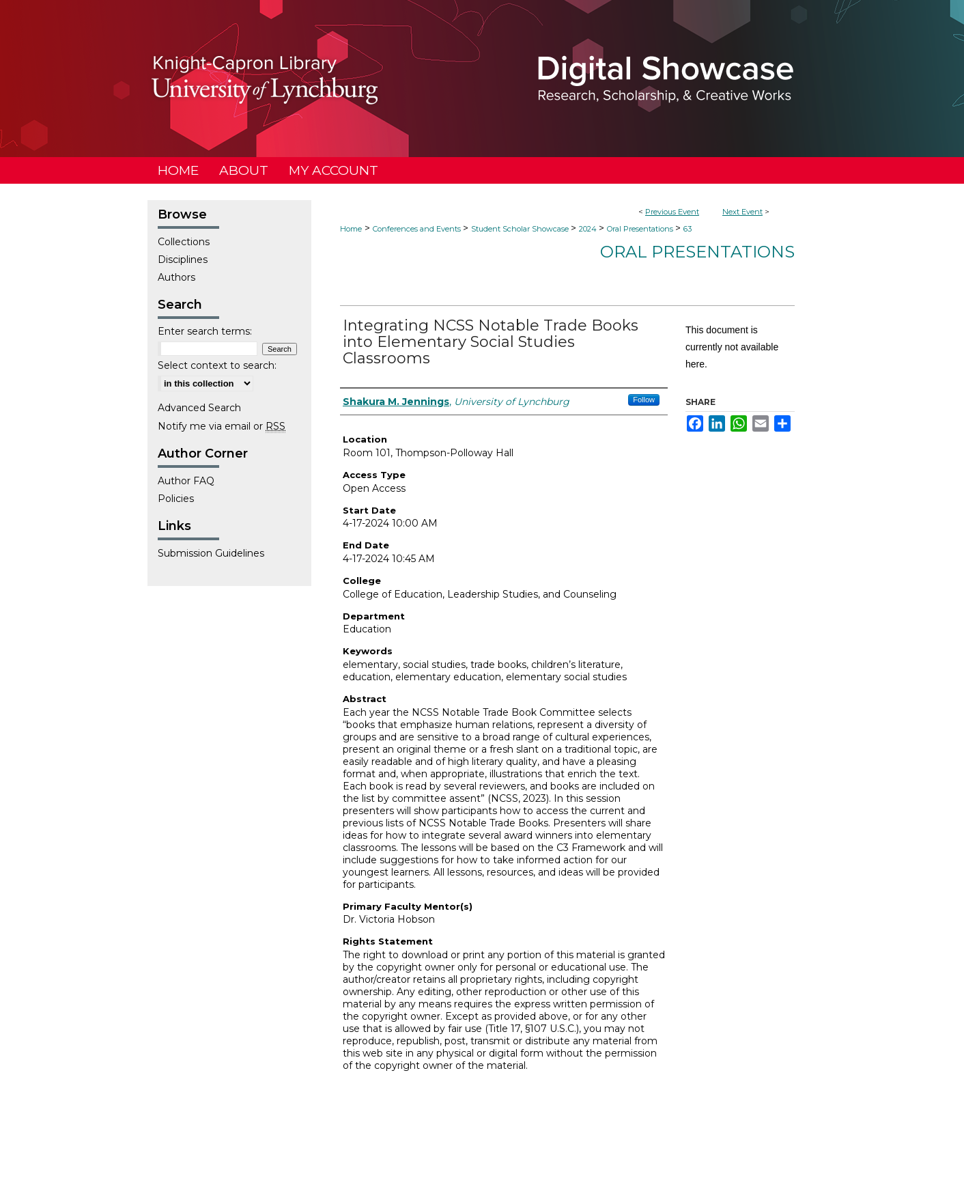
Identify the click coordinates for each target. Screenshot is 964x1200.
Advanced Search (199, 408)
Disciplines (183, 259)
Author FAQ (186, 481)
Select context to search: (217, 365)
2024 (589, 229)
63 (687, 229)
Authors (176, 277)
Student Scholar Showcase (521, 229)
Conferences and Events (418, 229)
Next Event (742, 212)
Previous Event (672, 212)
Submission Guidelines (211, 553)
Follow (644, 399)
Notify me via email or (221, 426)
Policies (176, 498)
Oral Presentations (641, 229)
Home (351, 229)
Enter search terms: (205, 331)
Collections (184, 242)
